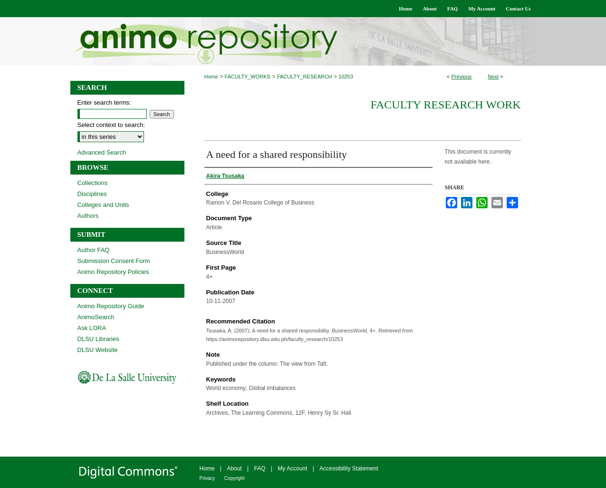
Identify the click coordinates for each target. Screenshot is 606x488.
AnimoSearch (96, 317)
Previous (462, 76)
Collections (92, 182)
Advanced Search (101, 152)
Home (211, 76)
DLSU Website (97, 349)
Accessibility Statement (348, 468)
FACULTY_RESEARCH (304, 76)
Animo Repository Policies (113, 271)
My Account (292, 468)
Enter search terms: (104, 102)
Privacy (207, 478)
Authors (88, 215)
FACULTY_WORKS (247, 76)
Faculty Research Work (445, 104)
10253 (345, 76)
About (234, 468)
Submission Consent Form (113, 260)
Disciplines (92, 193)
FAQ (259, 468)
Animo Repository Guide (110, 306)
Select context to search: (111, 124)
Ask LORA (91, 328)
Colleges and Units (103, 204)
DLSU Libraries (98, 338)
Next (493, 76)
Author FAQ (93, 250)
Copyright (234, 478)
